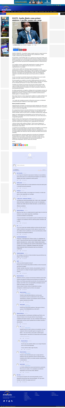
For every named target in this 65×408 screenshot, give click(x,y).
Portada (25, 392)
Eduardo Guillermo (27, 293)
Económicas (19, 11)
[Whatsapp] (27, 145)
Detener (24, 49)
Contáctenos (55, 11)
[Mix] (25, 145)
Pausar (20, 49)
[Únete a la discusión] (31, 165)
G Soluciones (62, 406)
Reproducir (15, 49)
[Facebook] (13, 145)
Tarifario (51, 11)
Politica (12, 11)
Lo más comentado (41, 11)
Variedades (36, 11)
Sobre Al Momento (55, 395)
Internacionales (32, 11)
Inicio (4, 11)
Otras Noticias (8, 11)
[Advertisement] (5, 73)
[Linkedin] (19, 145)
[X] (15, 145)
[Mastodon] (23, 145)
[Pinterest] (21, 145)
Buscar (63, 13)
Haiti (48, 11)
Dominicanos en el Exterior (25, 11)
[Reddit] (17, 145)
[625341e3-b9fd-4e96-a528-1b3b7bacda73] (32, 1)
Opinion (46, 11)
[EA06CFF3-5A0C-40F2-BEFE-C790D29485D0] (5, 26)
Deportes (15, 11)
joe (26, 342)
